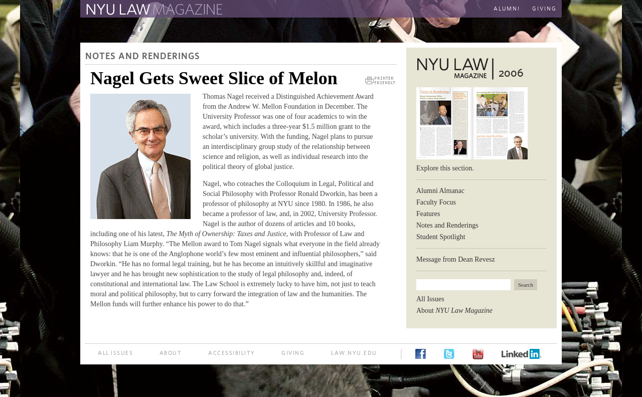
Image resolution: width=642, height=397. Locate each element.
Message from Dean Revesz (455, 259)
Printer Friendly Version (380, 80)
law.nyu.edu (354, 353)
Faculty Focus (436, 202)
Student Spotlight (440, 237)
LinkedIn (521, 354)
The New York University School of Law (333, 10)
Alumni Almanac (440, 190)
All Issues (430, 299)
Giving (544, 9)
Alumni (507, 9)
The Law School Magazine (153, 10)
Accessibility (231, 353)
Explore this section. (445, 168)
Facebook (420, 354)
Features (428, 214)
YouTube (478, 354)
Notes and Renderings (142, 56)
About (454, 310)
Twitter (449, 354)
